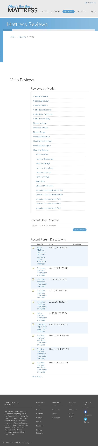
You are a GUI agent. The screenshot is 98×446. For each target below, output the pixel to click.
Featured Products (50, 11)
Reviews (68, 11)
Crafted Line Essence (42, 110)
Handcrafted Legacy (42, 145)
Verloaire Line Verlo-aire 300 (48, 199)
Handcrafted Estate (41, 136)
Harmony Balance (40, 150)
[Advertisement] (49, 58)
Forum (92, 11)
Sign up (92, 2)
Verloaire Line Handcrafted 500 (49, 190)
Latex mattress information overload (42, 316)
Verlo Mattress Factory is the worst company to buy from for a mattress (41, 256)
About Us (56, 409)
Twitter (87, 420)
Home (13, 37)
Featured (39, 426)
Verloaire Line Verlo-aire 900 (48, 208)
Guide (33, 11)
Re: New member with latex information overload (42, 340)
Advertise (56, 417)
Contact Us (72, 409)
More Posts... (37, 376)
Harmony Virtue (42, 177)
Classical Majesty (40, 105)
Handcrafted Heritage (42, 141)
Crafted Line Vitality (41, 119)
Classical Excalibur (41, 101)
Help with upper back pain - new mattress (42, 328)
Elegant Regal (39, 132)
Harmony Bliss (42, 154)
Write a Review (79, 230)
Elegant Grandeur (40, 127)
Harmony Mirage (43, 163)
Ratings (81, 11)
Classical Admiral (40, 96)
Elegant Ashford (40, 123)
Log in (87, 2)
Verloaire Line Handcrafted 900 (49, 194)
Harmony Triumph (43, 172)
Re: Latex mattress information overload (42, 271)
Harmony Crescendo (44, 159)
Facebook (88, 413)
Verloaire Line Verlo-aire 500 (48, 203)
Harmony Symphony (44, 168)
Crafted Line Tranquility (43, 114)
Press (54, 413)
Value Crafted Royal (44, 186)
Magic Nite (40, 181)
